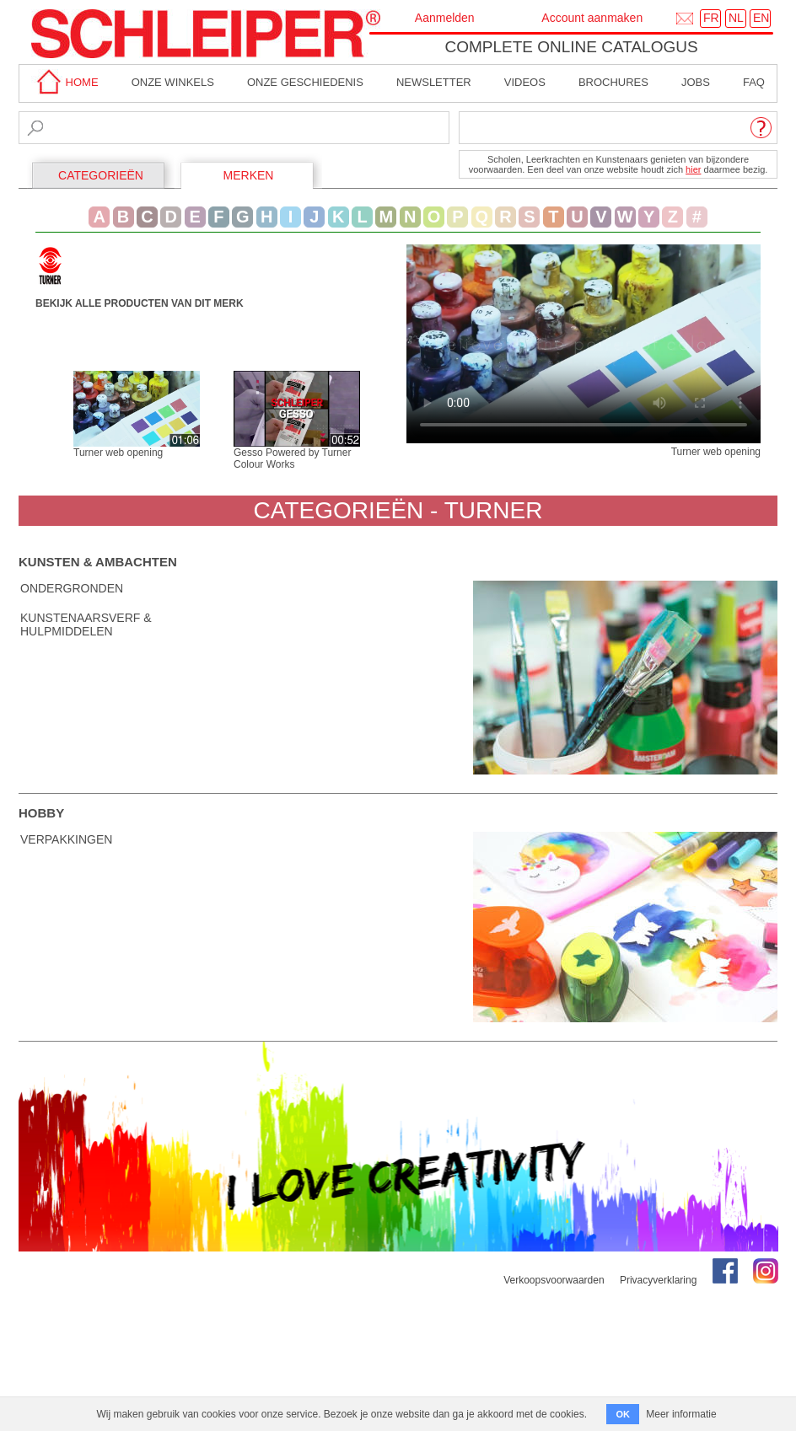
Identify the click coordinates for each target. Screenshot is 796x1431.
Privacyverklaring (658, 1280)
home (65, 82)
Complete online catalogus (570, 47)
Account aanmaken (592, 17)
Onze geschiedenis (305, 82)
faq (754, 82)
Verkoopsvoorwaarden (553, 1280)
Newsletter (433, 82)
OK (623, 1414)
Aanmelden (445, 17)
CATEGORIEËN (100, 175)
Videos (525, 82)
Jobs (695, 82)
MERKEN (248, 175)
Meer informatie (681, 1414)
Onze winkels (173, 82)
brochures (613, 82)
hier (693, 169)
